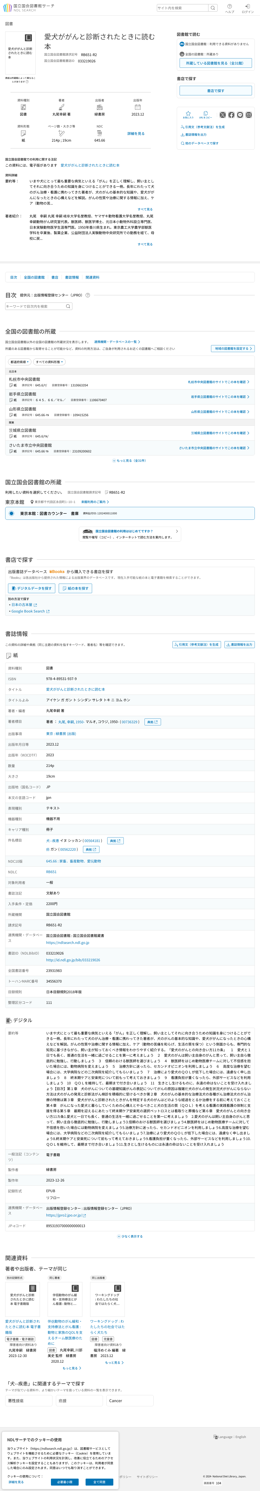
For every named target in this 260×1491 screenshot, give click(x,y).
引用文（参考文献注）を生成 (202, 127)
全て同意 (99, 1482)
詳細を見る (136, 133)
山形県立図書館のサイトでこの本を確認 (221, 411)
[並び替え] (19, 361)
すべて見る (145, 209)
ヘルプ (229, 8)
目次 (13, 277)
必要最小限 (64, 1482)
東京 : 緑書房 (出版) (61, 733)
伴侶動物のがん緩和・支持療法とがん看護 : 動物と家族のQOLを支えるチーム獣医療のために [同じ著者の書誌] (65, 1332)
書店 (54, 277)
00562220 (68, 849)
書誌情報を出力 (193, 134)
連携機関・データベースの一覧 (118, 341)
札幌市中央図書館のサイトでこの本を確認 (219, 381)
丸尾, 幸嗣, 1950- (71, 721)
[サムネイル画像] (23, 1299)
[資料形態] (49, 361)
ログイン (248, 8)
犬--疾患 (52, 840)
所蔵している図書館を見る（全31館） (215, 63)
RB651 (51, 871)
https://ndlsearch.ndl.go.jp (67, 942)
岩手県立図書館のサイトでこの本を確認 (221, 396)
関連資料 (92, 277)
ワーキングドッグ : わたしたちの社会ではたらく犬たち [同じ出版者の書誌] (107, 1327)
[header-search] (187, 8)
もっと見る (73, 1368)
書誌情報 (72, 277)
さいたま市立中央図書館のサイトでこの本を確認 (215, 447)
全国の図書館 (34, 277)
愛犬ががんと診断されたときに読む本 (90, 165)
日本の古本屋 (24, 604)
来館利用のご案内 (95, 502)
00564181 (92, 840)
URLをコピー (205, 115)
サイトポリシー (147, 1476)
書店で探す (215, 90)
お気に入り (188, 115)
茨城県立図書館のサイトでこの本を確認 (221, 433)
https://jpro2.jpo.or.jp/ (66, 1215)
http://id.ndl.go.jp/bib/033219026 (73, 959)
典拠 (152, 722)
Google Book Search (30, 611)
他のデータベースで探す (199, 143)
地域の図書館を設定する (234, 348)
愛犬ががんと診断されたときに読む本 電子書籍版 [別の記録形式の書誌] (23, 1327)
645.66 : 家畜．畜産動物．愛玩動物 (73, 861)
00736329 (129, 721)
